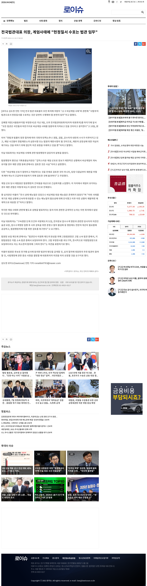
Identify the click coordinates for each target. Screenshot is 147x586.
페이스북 (136, 44)
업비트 (126, 226)
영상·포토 (117, 21)
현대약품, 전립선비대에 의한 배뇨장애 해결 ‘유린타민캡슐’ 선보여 (25, 420)
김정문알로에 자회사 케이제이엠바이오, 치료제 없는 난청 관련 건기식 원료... (29, 417)
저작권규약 (116, 558)
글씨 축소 (3, 44)
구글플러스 (144, 44)
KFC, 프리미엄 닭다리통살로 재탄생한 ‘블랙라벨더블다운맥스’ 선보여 (26, 426)
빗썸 (114, 226)
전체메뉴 (10, 21)
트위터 (140, 44)
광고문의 (55, 558)
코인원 (139, 226)
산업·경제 (78, 21)
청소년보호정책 (84, 558)
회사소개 (140, 2)
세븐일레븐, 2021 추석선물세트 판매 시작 (16, 429)
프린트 (11, 44)
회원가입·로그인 (130, 2)
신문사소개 (35, 558)
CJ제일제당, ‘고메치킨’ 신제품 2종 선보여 (16, 423)
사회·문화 (43, 21)
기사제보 (45, 558)
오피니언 (97, 21)
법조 (26, 21)
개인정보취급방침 (68, 558)
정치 (60, 21)
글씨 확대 (6, 44)
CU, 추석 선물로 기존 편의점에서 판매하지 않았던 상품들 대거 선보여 (26, 433)
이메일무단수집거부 (101, 558)
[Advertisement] (27, 313)
